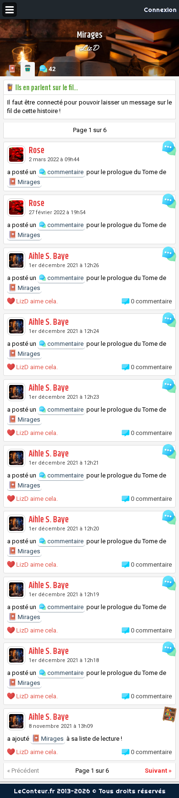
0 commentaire (151, 301)
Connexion (160, 9)
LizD (89, 47)
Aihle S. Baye (49, 256)
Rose (36, 150)
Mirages (24, 182)
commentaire (61, 172)
